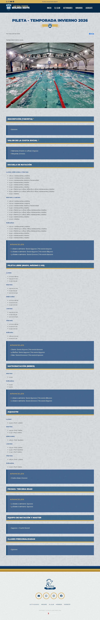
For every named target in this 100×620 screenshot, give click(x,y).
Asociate (89, 8)
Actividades (67, 8)
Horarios (79, 8)
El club (57, 8)
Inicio (49, 8)
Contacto (67, 604)
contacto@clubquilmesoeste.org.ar (39, 596)
